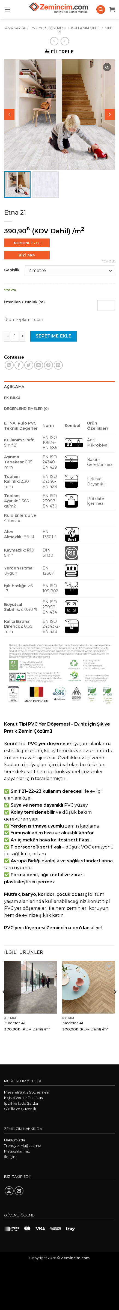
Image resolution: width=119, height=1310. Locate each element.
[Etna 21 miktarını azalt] (7, 336)
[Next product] (54, 41)
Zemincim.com (75, 1258)
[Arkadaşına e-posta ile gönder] (38, 365)
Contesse (14, 357)
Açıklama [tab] (14, 387)
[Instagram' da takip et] (9, 1190)
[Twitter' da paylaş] (28, 365)
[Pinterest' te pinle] (48, 365)
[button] (7, 9)
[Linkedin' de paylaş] (58, 365)
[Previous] (4, 1003)
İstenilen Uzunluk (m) (24, 302)
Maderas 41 (72, 1023)
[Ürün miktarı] (15, 336)
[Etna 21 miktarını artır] (22, 336)
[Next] (114, 1003)
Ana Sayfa (15, 28)
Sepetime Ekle (54, 336)
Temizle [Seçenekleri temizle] (108, 261)
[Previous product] (65, 41)
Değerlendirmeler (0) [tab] (26, 409)
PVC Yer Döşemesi (48, 28)
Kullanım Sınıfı (85, 28)
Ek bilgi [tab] (12, 398)
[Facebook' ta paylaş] (18, 365)
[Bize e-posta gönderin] (18, 1190)
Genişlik (11, 270)
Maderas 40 (15, 1023)
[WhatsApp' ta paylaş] (9, 365)
